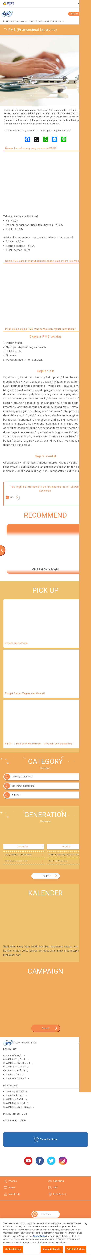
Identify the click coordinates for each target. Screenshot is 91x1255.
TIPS (55, 1187)
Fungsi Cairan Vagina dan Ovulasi (63, 855)
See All (81, 1043)
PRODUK (74, 14)
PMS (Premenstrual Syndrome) (18, 855)
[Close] (85, 1224)
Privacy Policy (39, 1237)
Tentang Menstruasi (22, 777)
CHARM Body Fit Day (14, 1070)
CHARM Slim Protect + (14, 1078)
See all (45, 1028)
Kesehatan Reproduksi (23, 786)
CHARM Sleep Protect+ (14, 1120)
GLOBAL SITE (59, 1194)
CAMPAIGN (58, 1181)
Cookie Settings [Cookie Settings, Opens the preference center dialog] (13, 1250)
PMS (12, 497)
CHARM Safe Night (12, 1055)
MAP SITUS (14, 1194)
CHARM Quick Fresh (13, 1095)
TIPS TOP (45, 876)
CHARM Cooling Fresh (14, 1059)
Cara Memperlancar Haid (16, 861)
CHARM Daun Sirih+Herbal (16, 1063)
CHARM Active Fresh (13, 1092)
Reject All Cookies (75, 1250)
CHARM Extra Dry (12, 1074)
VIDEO (12, 1187)
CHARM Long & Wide (13, 1099)
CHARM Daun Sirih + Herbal (17, 1107)
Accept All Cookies (51, 1250)
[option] (45, 549)
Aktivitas (16, 795)
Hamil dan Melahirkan (58, 861)
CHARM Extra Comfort (14, 1067)
